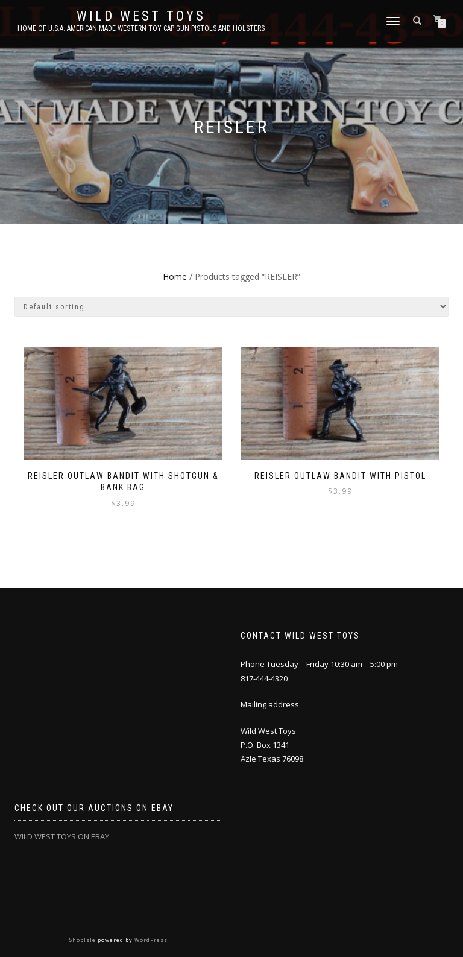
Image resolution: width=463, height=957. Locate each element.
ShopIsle (83, 940)
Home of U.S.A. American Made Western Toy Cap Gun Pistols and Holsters (141, 28)
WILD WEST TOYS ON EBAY (61, 836)
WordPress (150, 940)
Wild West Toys (141, 16)
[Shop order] (231, 307)
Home (175, 276)
